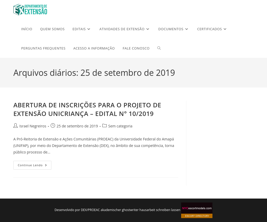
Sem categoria (120, 126)
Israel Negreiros (32, 126)
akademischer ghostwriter (119, 210)
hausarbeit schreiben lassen (159, 210)
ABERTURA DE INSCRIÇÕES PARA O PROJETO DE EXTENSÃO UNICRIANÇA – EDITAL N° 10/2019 (87, 109)
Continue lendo (34, 164)
